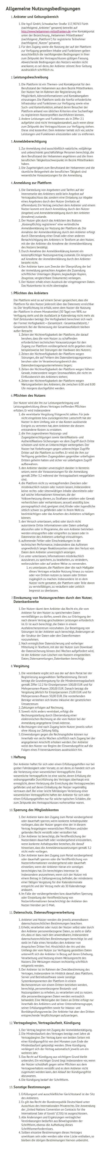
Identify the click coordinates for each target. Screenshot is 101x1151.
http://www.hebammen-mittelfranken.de (46, 31)
